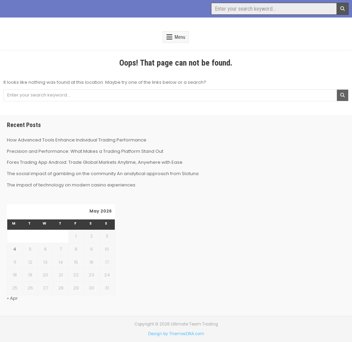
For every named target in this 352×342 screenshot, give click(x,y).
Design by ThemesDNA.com (176, 334)
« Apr (12, 298)
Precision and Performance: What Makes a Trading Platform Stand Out (85, 151)
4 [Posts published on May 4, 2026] (14, 249)
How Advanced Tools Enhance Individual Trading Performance (76, 140)
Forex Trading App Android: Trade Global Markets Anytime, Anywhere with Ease (95, 162)
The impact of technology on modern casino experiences (71, 185)
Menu (180, 37)
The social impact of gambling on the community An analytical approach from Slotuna (103, 173)
